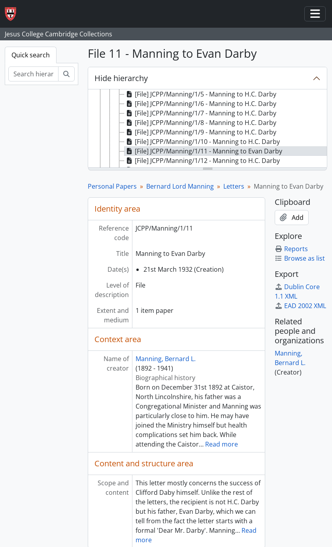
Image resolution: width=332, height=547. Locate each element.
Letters (233, 186)
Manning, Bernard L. (166, 358)
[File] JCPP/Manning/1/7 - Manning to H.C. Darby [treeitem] (200, 113)
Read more (221, 444)
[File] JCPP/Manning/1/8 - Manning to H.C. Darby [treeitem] (200, 122)
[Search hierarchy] (33, 73)
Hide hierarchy (121, 78)
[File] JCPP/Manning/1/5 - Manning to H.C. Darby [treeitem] (200, 94)
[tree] (207, 128)
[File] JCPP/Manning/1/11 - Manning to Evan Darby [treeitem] (203, 151)
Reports (291, 248)
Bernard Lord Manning (180, 186)
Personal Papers (112, 186)
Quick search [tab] (30, 55)
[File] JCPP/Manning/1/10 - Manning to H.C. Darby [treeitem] (202, 141)
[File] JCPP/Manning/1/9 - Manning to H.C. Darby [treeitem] (200, 132)
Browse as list (300, 258)
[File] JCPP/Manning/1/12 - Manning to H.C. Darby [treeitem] (202, 160)
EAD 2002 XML (300, 305)
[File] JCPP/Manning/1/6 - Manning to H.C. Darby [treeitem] (200, 103)
